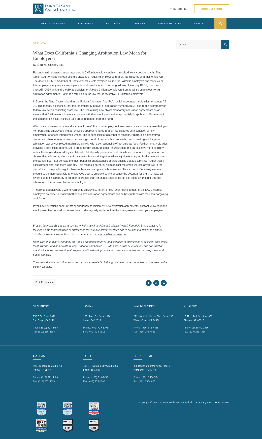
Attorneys (85, 23)
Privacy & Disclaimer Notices (214, 402)
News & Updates (170, 23)
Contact (200, 23)
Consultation (211, 9)
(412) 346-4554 (150, 377)
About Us (113, 23)
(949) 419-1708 (99, 327)
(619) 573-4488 (49, 327)
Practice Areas (53, 23)
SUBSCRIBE (178, 9)
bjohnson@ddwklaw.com (111, 234)
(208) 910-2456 (99, 377)
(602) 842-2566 (200, 327)
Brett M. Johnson (45, 282)
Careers (139, 23)
